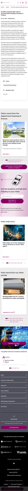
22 (20, 320)
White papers (5, 390)
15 (12, 161)
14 (8, 320)
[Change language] (23, 3)
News (2, 375)
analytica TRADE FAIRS (7, 380)
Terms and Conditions (16, 484)
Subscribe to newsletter (12, 201)
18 (14, 320)
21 (19, 320)
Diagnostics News (13, 343)
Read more (5, 212)
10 (20, 318)
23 (22, 320)
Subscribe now (14, 427)
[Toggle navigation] (26, 3)
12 (5, 320)
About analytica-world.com (14, 475)
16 (11, 320)
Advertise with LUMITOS (13, 469)
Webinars (3, 396)
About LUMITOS (13, 472)
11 (22, 318)
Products (3, 385)
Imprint (6, 484)
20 (17, 320)
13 (9, 161)
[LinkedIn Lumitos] (14, 463)
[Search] (18, 3)
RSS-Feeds (4, 406)
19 (18, 161)
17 (15, 161)
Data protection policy (14, 486)
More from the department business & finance (14, 167)
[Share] (20, 3)
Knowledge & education (8, 401)
